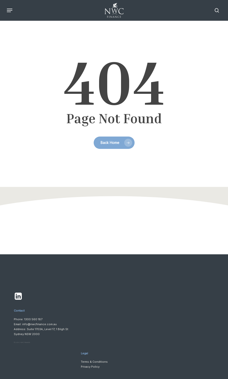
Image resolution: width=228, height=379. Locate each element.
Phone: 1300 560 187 (28, 319)
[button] (9, 10)
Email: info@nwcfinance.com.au (35, 324)
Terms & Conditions (94, 361)
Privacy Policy (90, 366)
